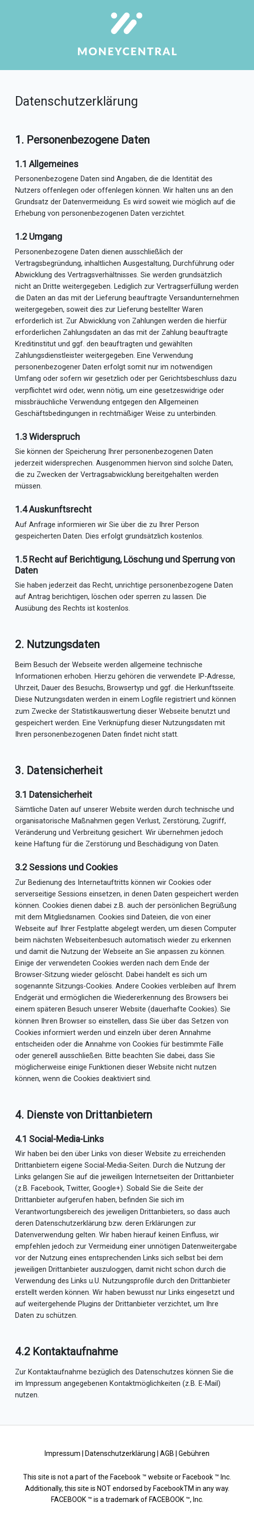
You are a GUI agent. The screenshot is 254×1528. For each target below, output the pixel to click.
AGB (167, 1453)
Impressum (62, 1453)
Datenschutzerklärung (120, 1453)
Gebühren (194, 1453)
